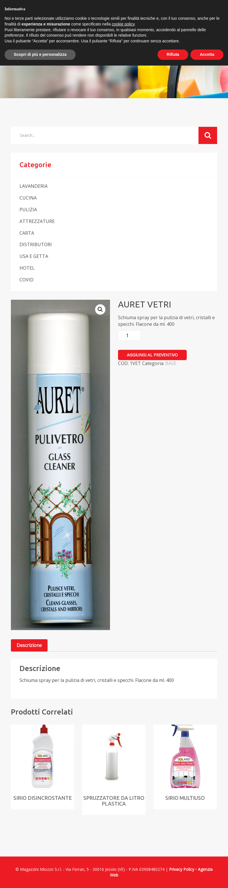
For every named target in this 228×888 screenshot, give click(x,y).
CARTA (26, 233)
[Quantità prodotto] (129, 335)
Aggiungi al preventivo (152, 355)
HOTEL (27, 268)
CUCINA (28, 198)
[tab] (29, 645)
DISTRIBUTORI (35, 244)
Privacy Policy (181, 869)
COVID (26, 280)
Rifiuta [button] (173, 54)
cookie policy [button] (123, 24)
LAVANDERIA (33, 186)
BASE (170, 363)
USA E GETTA (33, 256)
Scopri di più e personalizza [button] (40, 54)
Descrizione (29, 645)
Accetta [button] (207, 54)
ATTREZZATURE (37, 221)
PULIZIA (28, 209)
